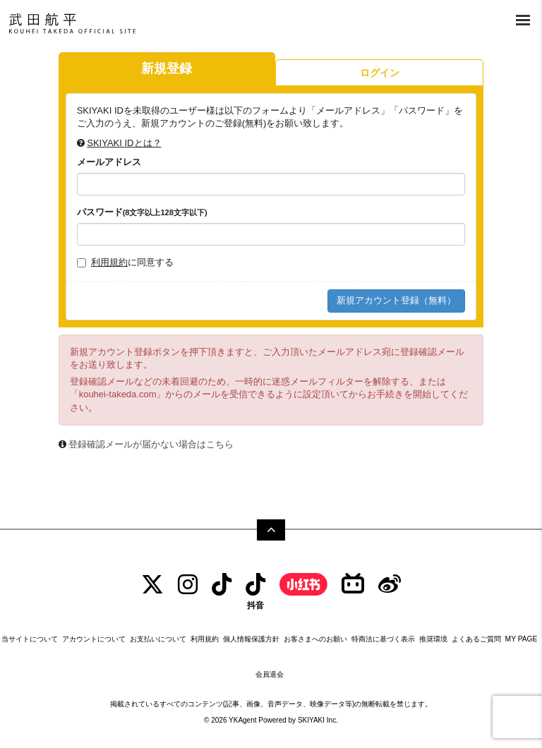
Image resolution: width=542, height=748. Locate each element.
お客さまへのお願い (315, 639)
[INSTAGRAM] (188, 584)
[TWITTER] (152, 584)
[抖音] (255, 591)
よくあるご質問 (476, 639)
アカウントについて (94, 639)
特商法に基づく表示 (383, 639)
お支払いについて (158, 639)
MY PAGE (521, 639)
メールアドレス (109, 162)
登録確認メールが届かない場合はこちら (151, 444)
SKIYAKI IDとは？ (124, 143)
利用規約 (109, 262)
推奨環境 (433, 639)
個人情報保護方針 (251, 639)
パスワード (142, 212)
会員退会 (269, 674)
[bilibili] (353, 584)
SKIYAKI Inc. (318, 720)
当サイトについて (29, 639)
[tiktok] (222, 584)
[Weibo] (389, 584)
